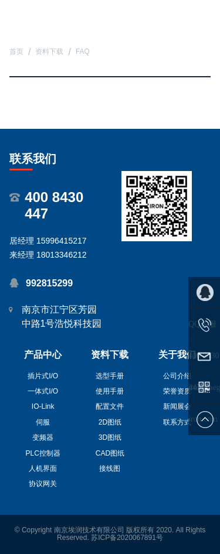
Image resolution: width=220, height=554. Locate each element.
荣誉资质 (177, 391)
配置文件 (110, 406)
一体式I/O (43, 391)
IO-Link (43, 406)
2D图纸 (110, 422)
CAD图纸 (110, 453)
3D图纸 (110, 437)
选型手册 (110, 376)
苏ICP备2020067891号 (127, 538)
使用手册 (110, 391)
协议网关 (43, 484)
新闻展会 (177, 406)
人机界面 (43, 468)
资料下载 (49, 52)
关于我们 (177, 355)
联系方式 (177, 422)
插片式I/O (43, 376)
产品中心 (43, 355)
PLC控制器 (42, 453)
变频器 (42, 437)
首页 (16, 52)
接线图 (109, 468)
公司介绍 (177, 376)
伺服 (43, 422)
